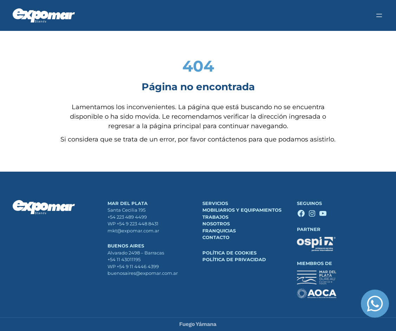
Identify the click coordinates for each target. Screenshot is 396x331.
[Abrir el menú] (379, 15)
